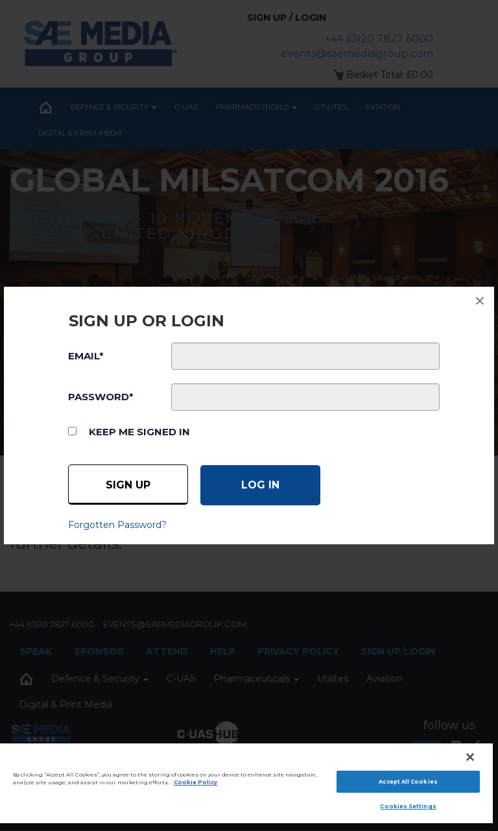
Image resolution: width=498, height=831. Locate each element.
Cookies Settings (408, 806)
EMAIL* (86, 356)
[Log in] (260, 485)
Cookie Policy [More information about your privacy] (195, 782)
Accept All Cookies (408, 781)
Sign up (128, 485)
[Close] (470, 757)
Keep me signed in (139, 432)
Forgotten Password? (117, 525)
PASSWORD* (101, 397)
